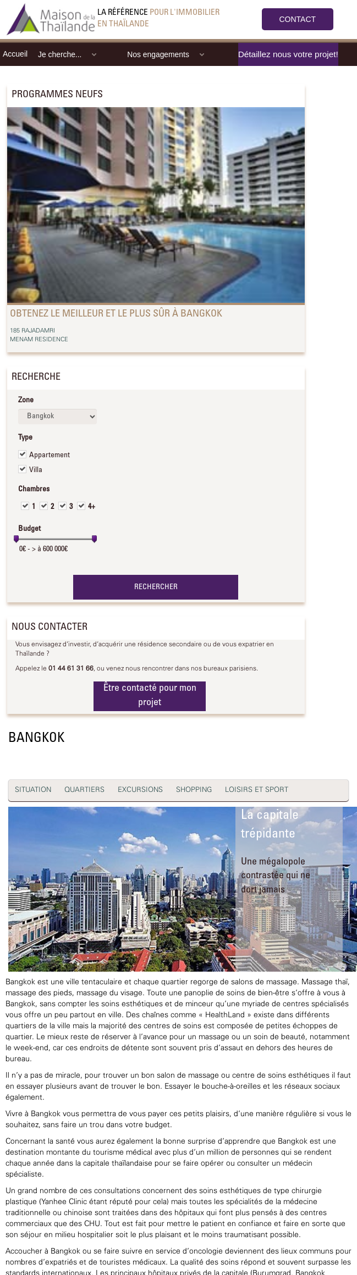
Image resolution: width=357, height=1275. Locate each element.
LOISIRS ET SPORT (256, 790)
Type (25, 438)
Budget (29, 529)
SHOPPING (194, 790)
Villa (35, 470)
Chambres (34, 490)
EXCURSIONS (140, 790)
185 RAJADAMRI (32, 331)
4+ (91, 507)
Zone (26, 400)
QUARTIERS (84, 790)
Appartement (49, 455)
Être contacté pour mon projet (149, 696)
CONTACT (297, 19)
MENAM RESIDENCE (39, 339)
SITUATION (33, 790)
